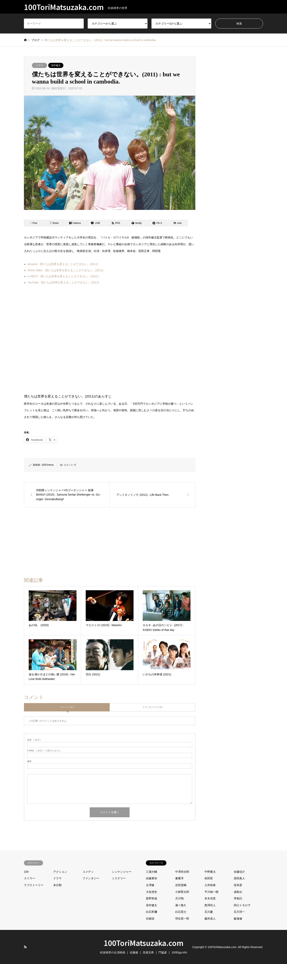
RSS (25, 946)
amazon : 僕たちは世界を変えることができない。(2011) (63, 264)
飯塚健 (238, 918)
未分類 (57, 885)
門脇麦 (162, 952)
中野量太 (210, 871)
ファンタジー (91, 878)
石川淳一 (239, 911)
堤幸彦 (238, 885)
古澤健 (150, 885)
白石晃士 (180, 911)
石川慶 (208, 911)
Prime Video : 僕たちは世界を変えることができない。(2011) (65, 270)
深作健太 (56, 65)
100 (26, 871)
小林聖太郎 (182, 891)
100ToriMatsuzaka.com (144, 942)
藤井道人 (210, 918)
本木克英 (210, 898)
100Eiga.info (179, 952)
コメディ (88, 871)
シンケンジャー (121, 871)
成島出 (238, 891)
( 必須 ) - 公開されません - (44, 751)
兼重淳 (179, 878)
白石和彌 (151, 911)
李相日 (238, 898)
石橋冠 (150, 918)
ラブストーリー (33, 885)
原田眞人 (239, 878)
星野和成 (151, 898)
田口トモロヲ (242, 905)
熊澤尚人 (210, 905)
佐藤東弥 (151, 878)
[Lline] (95, 223)
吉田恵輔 (180, 885)
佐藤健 (134, 952)
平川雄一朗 (211, 891)
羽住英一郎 (182, 918)
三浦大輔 (151, 871)
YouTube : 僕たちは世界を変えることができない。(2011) (63, 282)
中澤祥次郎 (182, 871)
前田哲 (208, 878)
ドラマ (39, 65)
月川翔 (179, 898)
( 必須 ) (33, 740)
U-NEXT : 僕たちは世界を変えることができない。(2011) (63, 276)
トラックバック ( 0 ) (152, 707)
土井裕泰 (210, 885)
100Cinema (47, 464)
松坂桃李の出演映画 (112, 952)
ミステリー (119, 878)
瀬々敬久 (180, 905)
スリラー (29, 878)
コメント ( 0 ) (67, 707)
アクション (60, 871)
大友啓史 (151, 891)
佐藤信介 (239, 871)
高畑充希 (148, 952)
